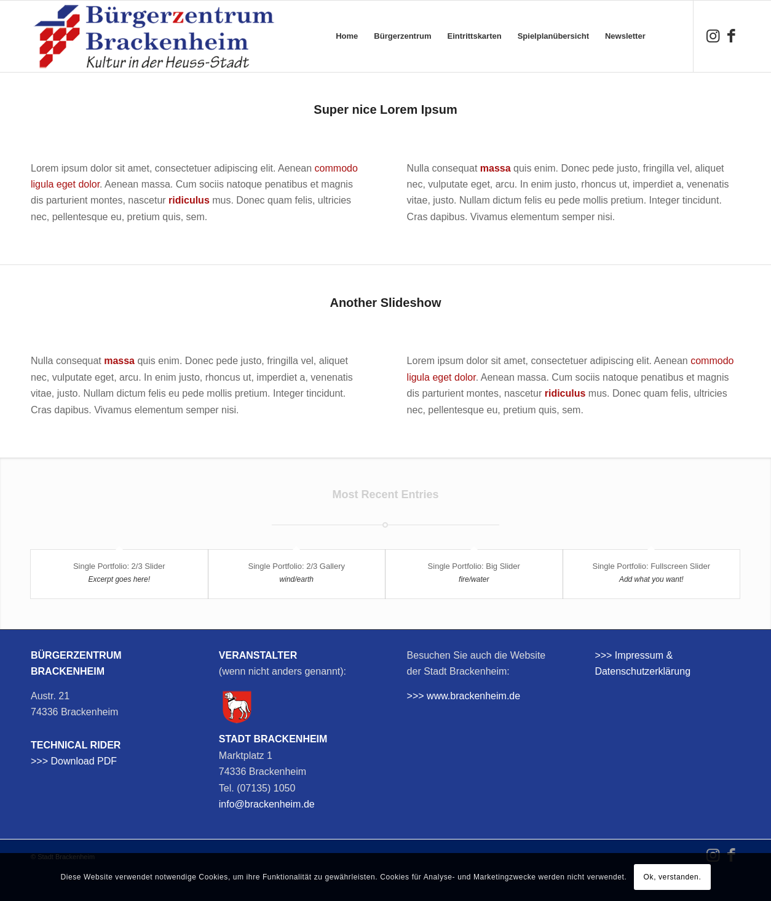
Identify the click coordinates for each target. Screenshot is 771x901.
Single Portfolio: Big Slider (474, 566)
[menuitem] (347, 36)
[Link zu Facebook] (731, 35)
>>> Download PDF (74, 761)
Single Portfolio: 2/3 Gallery (296, 566)
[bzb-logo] (154, 36)
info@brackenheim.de (267, 804)
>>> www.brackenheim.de (464, 696)
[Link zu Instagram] (712, 35)
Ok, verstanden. (673, 877)
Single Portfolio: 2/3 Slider (119, 566)
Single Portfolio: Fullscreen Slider (651, 566)
